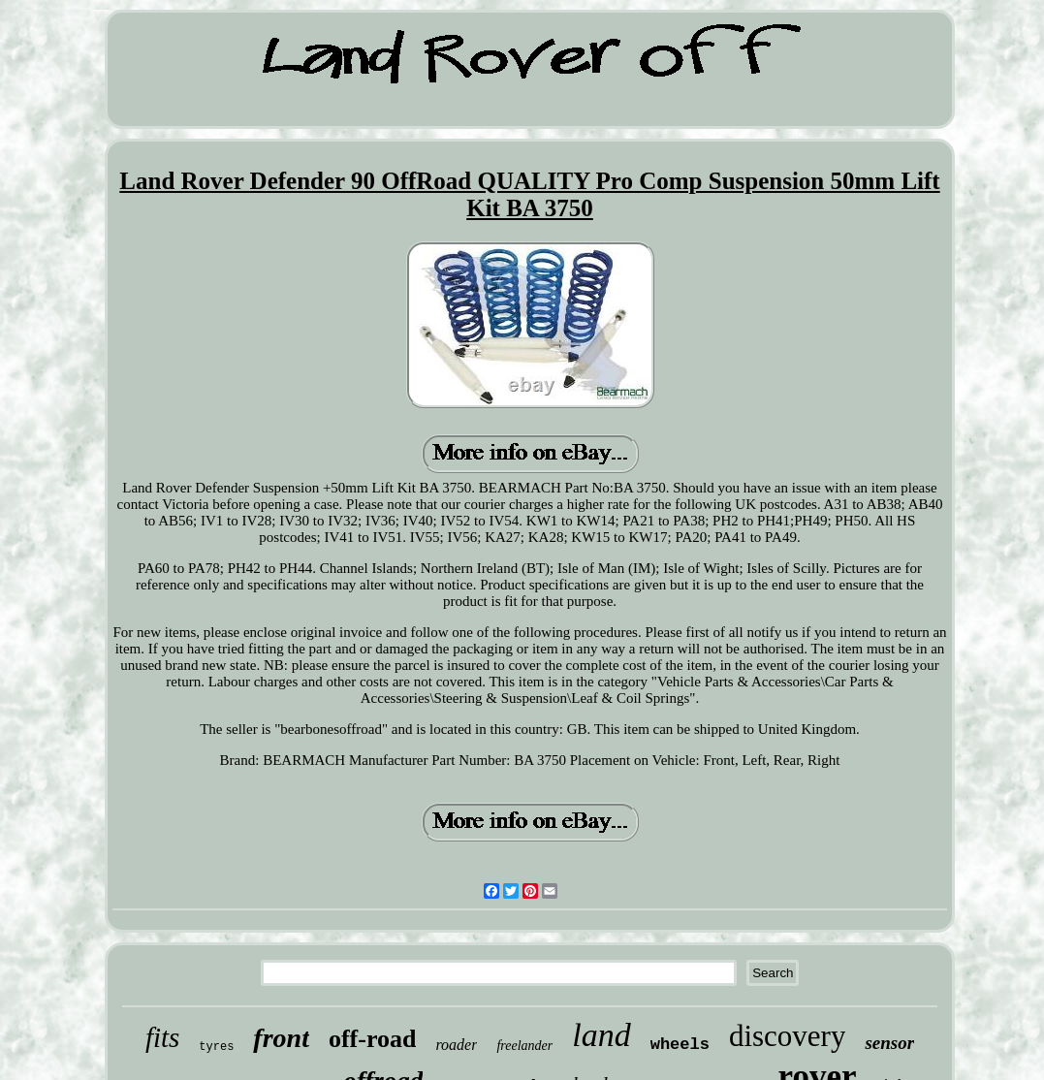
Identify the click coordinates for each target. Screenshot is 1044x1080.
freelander (524, 1045)
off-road (373, 1039)
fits (162, 1037)
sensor (889, 1042)
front (281, 1038)
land (601, 1035)
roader (456, 1044)
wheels (680, 1044)
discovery (787, 1036)
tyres (216, 1047)
